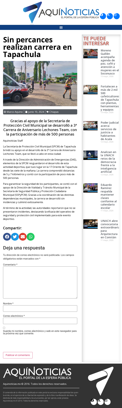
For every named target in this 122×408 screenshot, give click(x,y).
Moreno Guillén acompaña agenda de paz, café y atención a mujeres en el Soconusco (110, 62)
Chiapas (54, 112)
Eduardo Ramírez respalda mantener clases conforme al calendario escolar (109, 196)
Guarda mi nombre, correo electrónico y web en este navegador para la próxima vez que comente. (40, 332)
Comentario (10, 265)
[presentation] (26, 344)
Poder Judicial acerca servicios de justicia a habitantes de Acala (110, 131)
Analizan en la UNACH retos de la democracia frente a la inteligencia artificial (108, 162)
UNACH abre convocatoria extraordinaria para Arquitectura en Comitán (110, 229)
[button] (61, 27)
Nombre (8, 303)
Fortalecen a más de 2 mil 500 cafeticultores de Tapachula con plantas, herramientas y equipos (110, 98)
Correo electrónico (14, 316)
